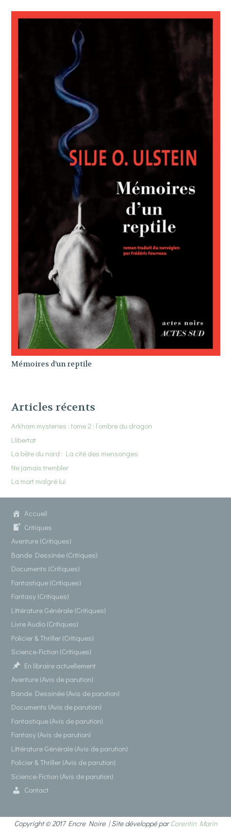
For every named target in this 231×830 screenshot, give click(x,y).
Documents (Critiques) (45, 568)
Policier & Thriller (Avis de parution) (63, 762)
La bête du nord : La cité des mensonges (74, 453)
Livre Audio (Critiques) (44, 624)
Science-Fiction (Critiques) (51, 651)
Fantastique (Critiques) (46, 582)
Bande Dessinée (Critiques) (54, 555)
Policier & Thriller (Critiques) (52, 638)
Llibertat (23, 440)
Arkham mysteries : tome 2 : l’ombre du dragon (81, 426)
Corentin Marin (193, 823)
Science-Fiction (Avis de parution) (62, 776)
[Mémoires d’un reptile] (115, 17)
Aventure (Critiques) (41, 541)
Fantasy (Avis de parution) (51, 734)
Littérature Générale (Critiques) (58, 610)
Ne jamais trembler (40, 467)
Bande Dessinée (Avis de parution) (65, 693)
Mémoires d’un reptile (51, 364)
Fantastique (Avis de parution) (57, 721)
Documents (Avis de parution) (56, 707)
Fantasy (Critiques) (40, 596)
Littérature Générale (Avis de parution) (69, 748)
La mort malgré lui (38, 481)
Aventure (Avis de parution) (52, 679)
